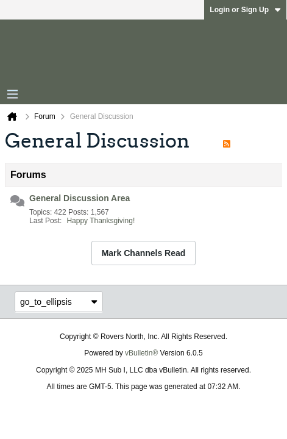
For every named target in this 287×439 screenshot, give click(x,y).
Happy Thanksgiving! (100, 220)
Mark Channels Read (144, 253)
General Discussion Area (79, 198)
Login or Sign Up (245, 9)
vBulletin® (141, 353)
